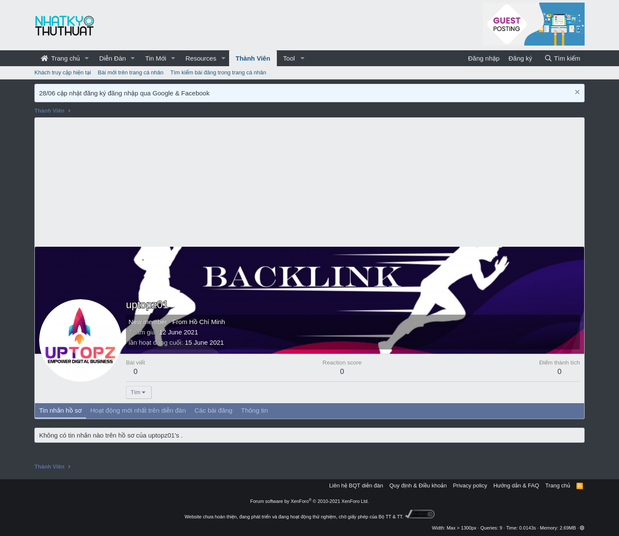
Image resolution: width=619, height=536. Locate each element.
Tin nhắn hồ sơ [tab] (60, 410)
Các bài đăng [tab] (213, 410)
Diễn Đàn (112, 58)
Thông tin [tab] (254, 410)
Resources (200, 58)
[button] (87, 58)
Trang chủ (60, 58)
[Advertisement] (309, 182)
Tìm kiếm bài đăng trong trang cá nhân (218, 72)
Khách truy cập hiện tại (62, 72)
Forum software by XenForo (309, 501)
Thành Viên (253, 58)
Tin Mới (155, 58)
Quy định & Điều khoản (418, 485)
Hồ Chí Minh (207, 321)
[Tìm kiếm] (562, 58)
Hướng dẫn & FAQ (516, 485)
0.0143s (527, 527)
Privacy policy (470, 485)
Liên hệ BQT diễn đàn (356, 485)
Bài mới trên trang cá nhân (131, 72)
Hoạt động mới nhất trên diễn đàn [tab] (138, 410)
